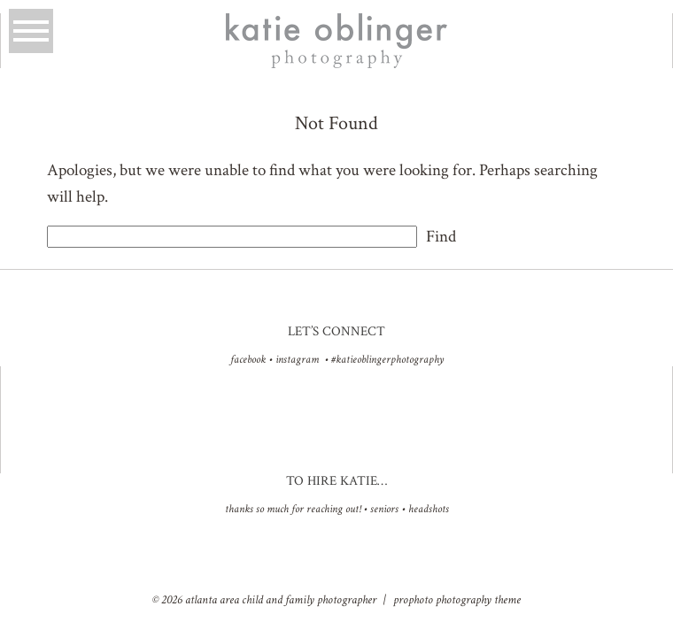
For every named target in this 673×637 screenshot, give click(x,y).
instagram (297, 359)
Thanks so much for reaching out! (292, 509)
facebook (248, 359)
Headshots (428, 509)
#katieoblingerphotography (387, 359)
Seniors (384, 509)
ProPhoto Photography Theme (457, 600)
